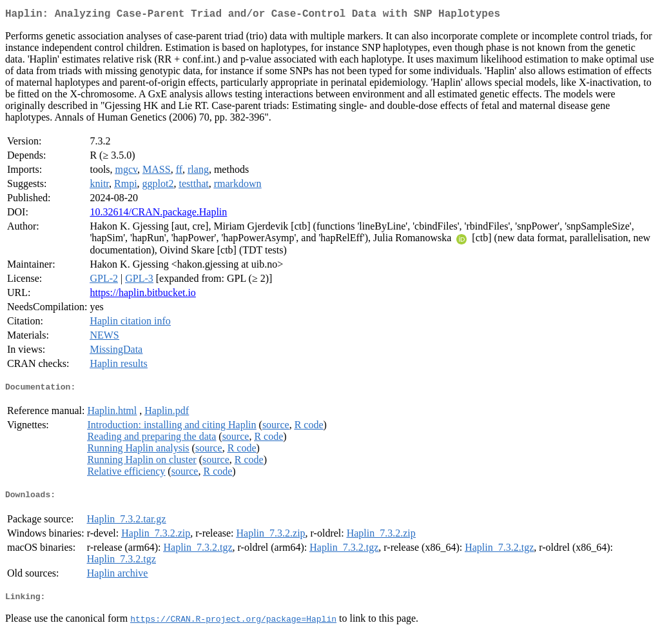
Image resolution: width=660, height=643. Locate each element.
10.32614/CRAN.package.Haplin (158, 214)
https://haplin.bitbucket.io (142, 295)
